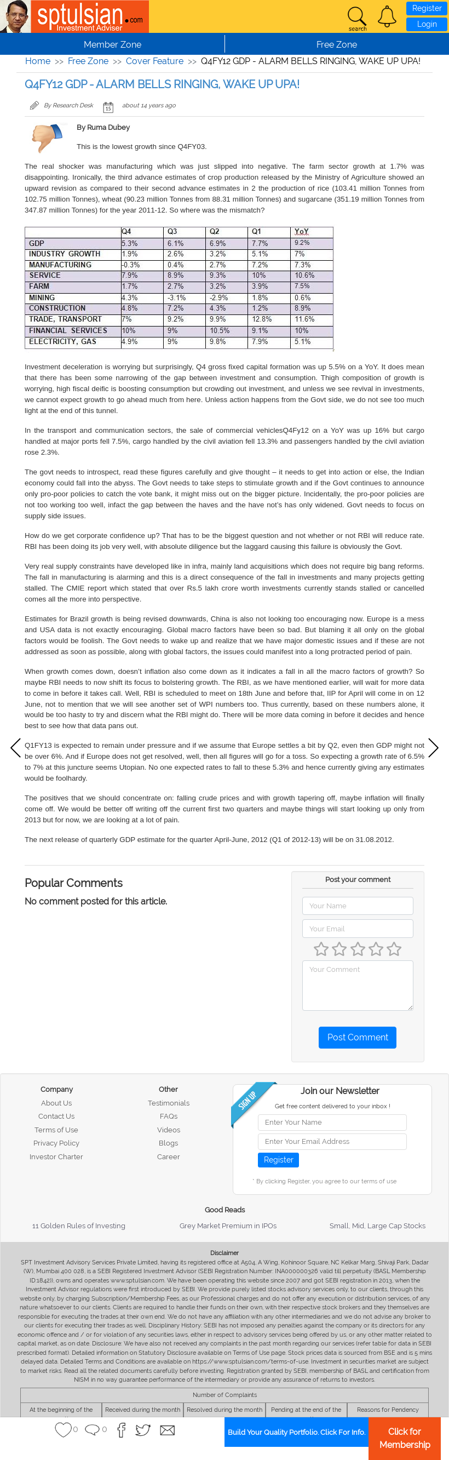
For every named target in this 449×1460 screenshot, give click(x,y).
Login (427, 24)
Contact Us (56, 1116)
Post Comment (357, 1037)
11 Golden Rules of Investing (78, 1226)
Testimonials (168, 1103)
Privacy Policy (56, 1143)
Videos (168, 1130)
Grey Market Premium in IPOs (228, 1226)
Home (37, 61)
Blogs (168, 1143)
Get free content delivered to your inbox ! (332, 1106)
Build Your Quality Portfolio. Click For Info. (296, 1432)
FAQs (168, 1116)
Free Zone (88, 61)
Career (168, 1157)
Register (427, 8)
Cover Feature (154, 61)
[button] (387, 16)
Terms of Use (56, 1130)
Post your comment (357, 879)
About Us (56, 1103)
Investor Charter (56, 1157)
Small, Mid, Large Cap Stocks (377, 1226)
